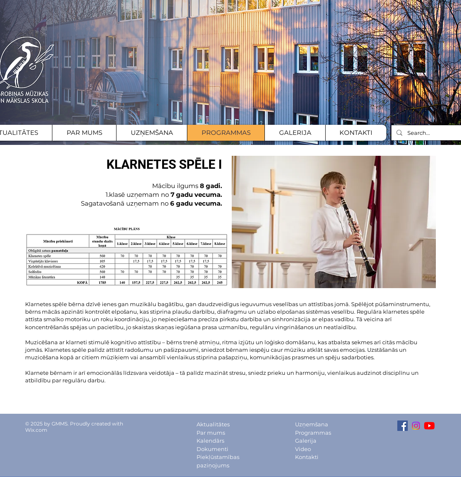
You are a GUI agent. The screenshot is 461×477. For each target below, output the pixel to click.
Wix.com (36, 430)
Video (303, 449)
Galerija (305, 440)
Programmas (313, 432)
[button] (334, 222)
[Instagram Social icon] (416, 425)
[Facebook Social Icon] (402, 425)
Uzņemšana (311, 424)
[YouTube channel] (429, 425)
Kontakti (307, 457)
